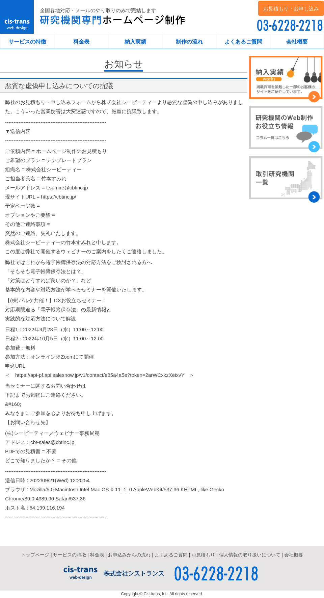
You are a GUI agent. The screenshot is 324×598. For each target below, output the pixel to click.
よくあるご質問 (243, 42)
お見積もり (203, 554)
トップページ (35, 554)
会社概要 (297, 42)
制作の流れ (189, 42)
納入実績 (135, 42)
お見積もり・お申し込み (291, 8)
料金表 (81, 42)
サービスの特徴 (27, 42)
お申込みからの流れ (129, 554)
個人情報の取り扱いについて (249, 554)
